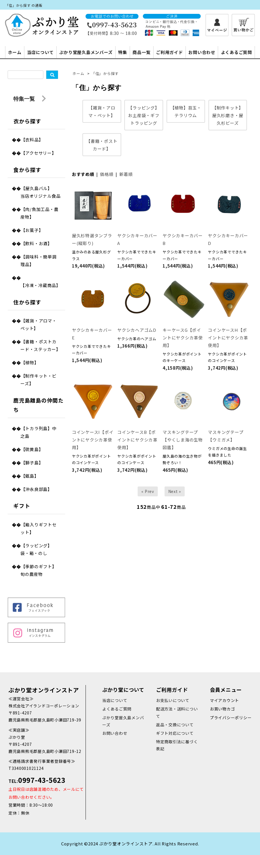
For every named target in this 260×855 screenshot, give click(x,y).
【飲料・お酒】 (36, 243)
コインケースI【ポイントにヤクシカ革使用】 (93, 439)
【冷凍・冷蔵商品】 (40, 285)
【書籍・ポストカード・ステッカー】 (40, 345)
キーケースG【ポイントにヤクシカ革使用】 (183, 337)
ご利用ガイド (169, 52)
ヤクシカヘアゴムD (136, 330)
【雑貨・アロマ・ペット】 (38, 324)
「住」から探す (105, 73)
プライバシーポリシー (231, 717)
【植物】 (30, 362)
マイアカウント (224, 700)
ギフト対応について (175, 733)
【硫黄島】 (32, 449)
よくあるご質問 (236, 52)
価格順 (106, 174)
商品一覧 (141, 52)
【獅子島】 (32, 463)
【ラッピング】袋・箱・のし (36, 549)
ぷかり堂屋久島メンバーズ (85, 52)
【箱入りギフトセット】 (38, 528)
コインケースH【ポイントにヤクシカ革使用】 (228, 337)
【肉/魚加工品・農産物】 (39, 213)
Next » (174, 491)
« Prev (147, 491)
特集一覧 (29, 99)
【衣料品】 (32, 140)
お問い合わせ (201, 52)
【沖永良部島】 (36, 489)
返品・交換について (175, 724)
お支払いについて (172, 700)
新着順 (126, 174)
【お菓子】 (32, 230)
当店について (40, 52)
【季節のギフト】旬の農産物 (38, 570)
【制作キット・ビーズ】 (38, 379)
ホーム (14, 52)
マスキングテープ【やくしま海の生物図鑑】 (183, 439)
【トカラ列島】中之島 (38, 432)
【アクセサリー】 (38, 153)
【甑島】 (30, 476)
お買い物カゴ (222, 709)
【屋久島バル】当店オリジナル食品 (40, 192)
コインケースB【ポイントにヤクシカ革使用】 (137, 439)
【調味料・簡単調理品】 (38, 260)
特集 (122, 52)
